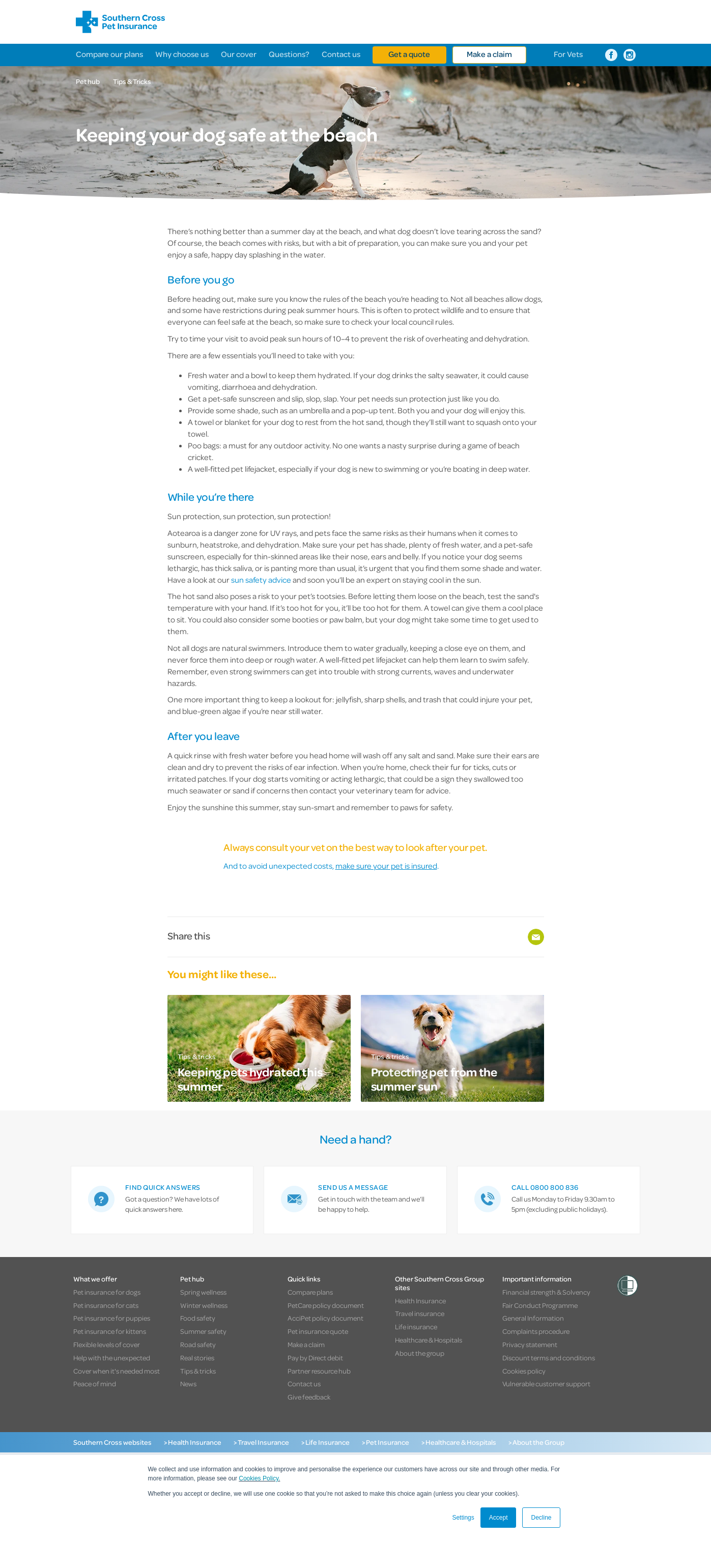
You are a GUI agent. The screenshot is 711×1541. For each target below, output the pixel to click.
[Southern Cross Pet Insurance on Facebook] (611, 55)
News (188, 1383)
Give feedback (309, 1396)
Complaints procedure (536, 1331)
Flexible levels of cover (106, 1344)
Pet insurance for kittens (109, 1331)
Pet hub (88, 81)
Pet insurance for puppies (111, 1318)
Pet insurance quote (318, 1331)
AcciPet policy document (325, 1318)
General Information (533, 1318)
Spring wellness (203, 1292)
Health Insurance (420, 1300)
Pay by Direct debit (315, 1357)
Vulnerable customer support (546, 1383)
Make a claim (489, 54)
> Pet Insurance (385, 1442)
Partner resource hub (319, 1370)
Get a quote (409, 54)
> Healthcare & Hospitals (458, 1442)
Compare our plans (109, 54)
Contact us (341, 54)
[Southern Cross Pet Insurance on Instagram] (629, 55)
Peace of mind (94, 1383)
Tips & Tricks (132, 81)
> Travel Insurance (261, 1442)
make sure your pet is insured (386, 866)
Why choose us (182, 54)
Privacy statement (529, 1344)
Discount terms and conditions (548, 1357)
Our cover (239, 54)
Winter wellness (203, 1305)
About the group (419, 1353)
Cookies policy (524, 1370)
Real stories (197, 1357)
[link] (162, 1200)
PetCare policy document (326, 1305)
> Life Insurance (325, 1442)
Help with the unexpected (111, 1357)
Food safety (197, 1318)
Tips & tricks (198, 1370)
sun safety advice (261, 580)
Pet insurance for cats (105, 1305)
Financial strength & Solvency (546, 1292)
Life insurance (416, 1326)
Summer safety (203, 1331)
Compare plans (310, 1292)
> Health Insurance (192, 1442)
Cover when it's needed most (116, 1370)
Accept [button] (498, 1517)
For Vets (568, 54)
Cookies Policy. (259, 1478)
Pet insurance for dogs (106, 1292)
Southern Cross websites (112, 1442)
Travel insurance (419, 1313)
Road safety (198, 1344)
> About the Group (536, 1442)
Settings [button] (463, 1517)
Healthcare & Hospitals (428, 1339)
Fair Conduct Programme (540, 1305)
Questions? (289, 54)
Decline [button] (541, 1517)
